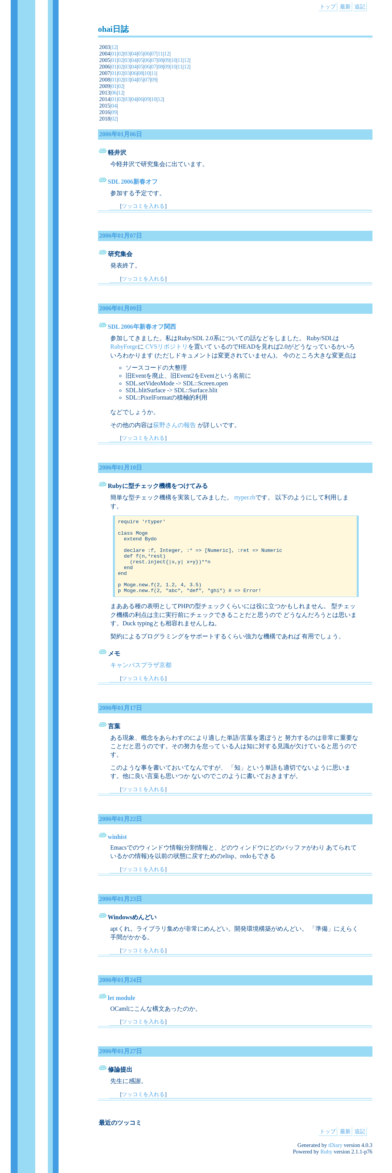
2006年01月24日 (120, 995)
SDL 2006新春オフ (133, 181)
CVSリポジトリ (166, 346)
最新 (345, 6)
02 (120, 54)
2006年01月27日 (120, 1066)
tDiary (335, 1160)
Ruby (326, 1166)
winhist (117, 851)
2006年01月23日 (120, 913)
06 (147, 54)
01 (114, 54)
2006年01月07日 (120, 235)
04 (134, 54)
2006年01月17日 (120, 722)
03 (127, 54)
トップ (328, 6)
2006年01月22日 (120, 833)
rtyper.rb (244, 497)
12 (114, 47)
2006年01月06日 (120, 134)
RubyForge (124, 346)
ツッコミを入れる (143, 206)
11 (160, 54)
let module (122, 1013)
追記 (359, 6)
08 (160, 60)
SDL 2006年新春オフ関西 (142, 326)
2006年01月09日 (120, 308)
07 (153, 54)
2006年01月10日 (120, 467)
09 (167, 60)
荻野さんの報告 (174, 425)
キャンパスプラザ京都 (141, 680)
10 (173, 60)
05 (140, 54)
